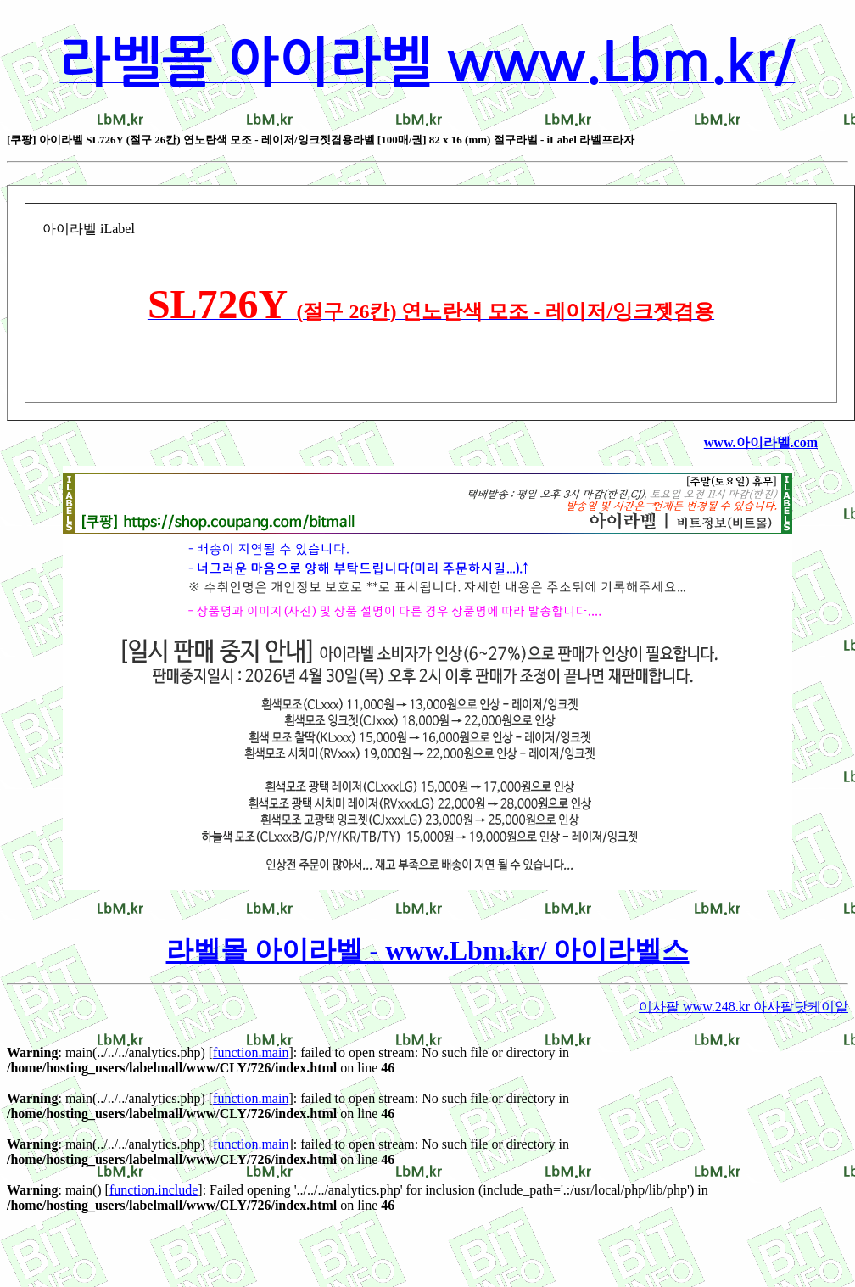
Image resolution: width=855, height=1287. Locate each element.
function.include (153, 1190)
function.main (250, 1052)
